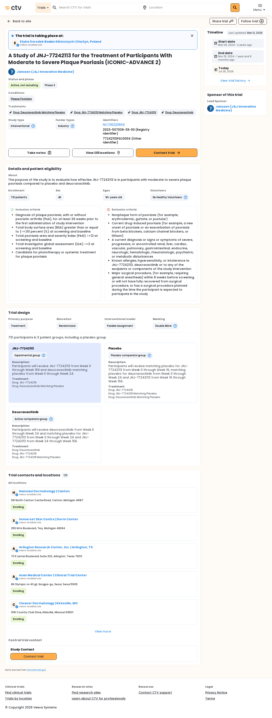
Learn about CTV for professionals (99, 698)
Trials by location (18, 698)
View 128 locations (103, 153)
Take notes (39, 153)
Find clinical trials (18, 692)
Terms (210, 698)
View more (103, 631)
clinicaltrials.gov (36, 670)
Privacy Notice (216, 692)
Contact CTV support (155, 692)
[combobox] (97, 7)
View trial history (235, 81)
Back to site (19, 21)
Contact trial (167, 153)
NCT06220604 (114, 124)
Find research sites (86, 692)
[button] (21, 98)
